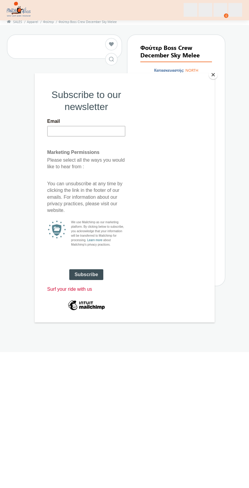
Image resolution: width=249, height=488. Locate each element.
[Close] (213, 74)
